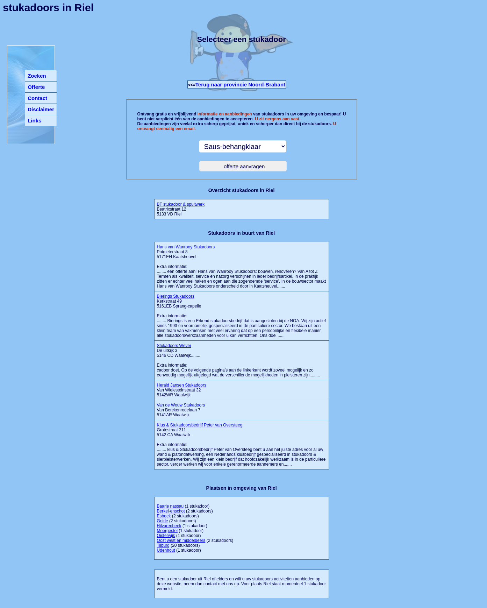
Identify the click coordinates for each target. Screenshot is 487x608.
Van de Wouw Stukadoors (181, 405)
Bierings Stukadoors (175, 296)
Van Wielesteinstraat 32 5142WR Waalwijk (181, 390)
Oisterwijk (166, 535)
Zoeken (37, 76)
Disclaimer (41, 109)
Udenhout (166, 550)
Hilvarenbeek (169, 525)
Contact (37, 98)
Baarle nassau (170, 506)
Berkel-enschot (171, 511)
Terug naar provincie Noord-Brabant (240, 84)
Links (34, 120)
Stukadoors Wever (174, 345)
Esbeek (164, 516)
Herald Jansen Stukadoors (181, 385)
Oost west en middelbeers (181, 540)
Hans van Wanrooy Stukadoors (186, 247)
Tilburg (163, 545)
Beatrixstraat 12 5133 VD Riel (181, 209)
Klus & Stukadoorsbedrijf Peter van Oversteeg (200, 425)
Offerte (36, 87)
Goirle (162, 520)
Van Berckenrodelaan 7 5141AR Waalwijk (181, 410)
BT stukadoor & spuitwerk (181, 204)
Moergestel (167, 530)
